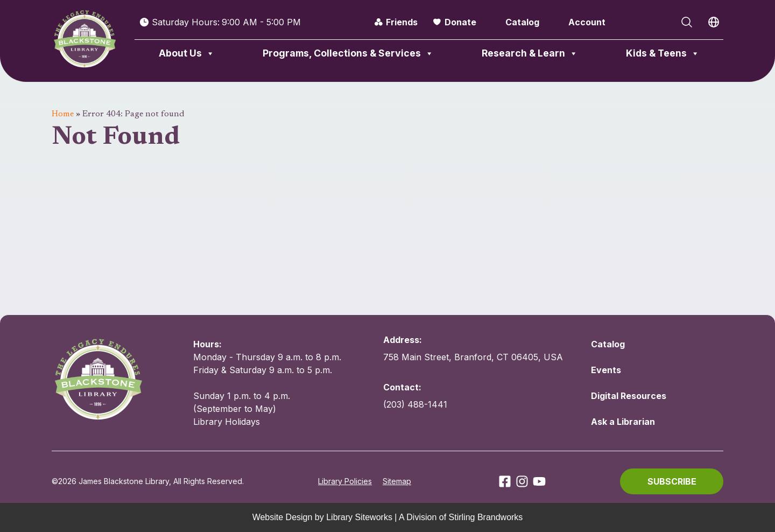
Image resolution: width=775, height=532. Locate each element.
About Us (187, 53)
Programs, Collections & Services (348, 53)
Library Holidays (226, 421)
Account (586, 22)
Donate (460, 22)
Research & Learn (530, 53)
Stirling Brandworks (486, 517)
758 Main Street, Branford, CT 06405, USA (473, 357)
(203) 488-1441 (415, 404)
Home (63, 114)
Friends (402, 22)
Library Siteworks (359, 517)
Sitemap (397, 481)
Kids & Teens (663, 53)
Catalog (522, 22)
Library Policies (345, 481)
